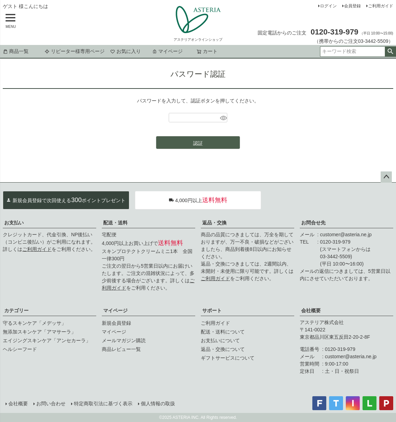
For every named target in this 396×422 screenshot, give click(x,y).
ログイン (328, 5)
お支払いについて (220, 340)
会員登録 (352, 5)
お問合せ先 (313, 222)
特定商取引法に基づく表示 (103, 403)
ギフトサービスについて (227, 358)
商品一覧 (16, 51)
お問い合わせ (51, 403)
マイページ (167, 51)
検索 (390, 51)
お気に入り (125, 51)
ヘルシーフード (20, 349)
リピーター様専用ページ (75, 51)
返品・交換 (214, 222)
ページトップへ (386, 177)
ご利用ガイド (380, 5)
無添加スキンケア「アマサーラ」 (39, 332)
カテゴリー (16, 310)
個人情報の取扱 (158, 403)
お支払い (14, 222)
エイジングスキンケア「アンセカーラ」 (47, 340)
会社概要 (311, 310)
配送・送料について (223, 332)
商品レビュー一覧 (121, 349)
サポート (212, 310)
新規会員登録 (116, 323)
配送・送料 (115, 222)
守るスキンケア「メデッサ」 (34, 323)
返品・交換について (223, 349)
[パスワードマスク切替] (222, 117)
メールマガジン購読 (124, 340)
